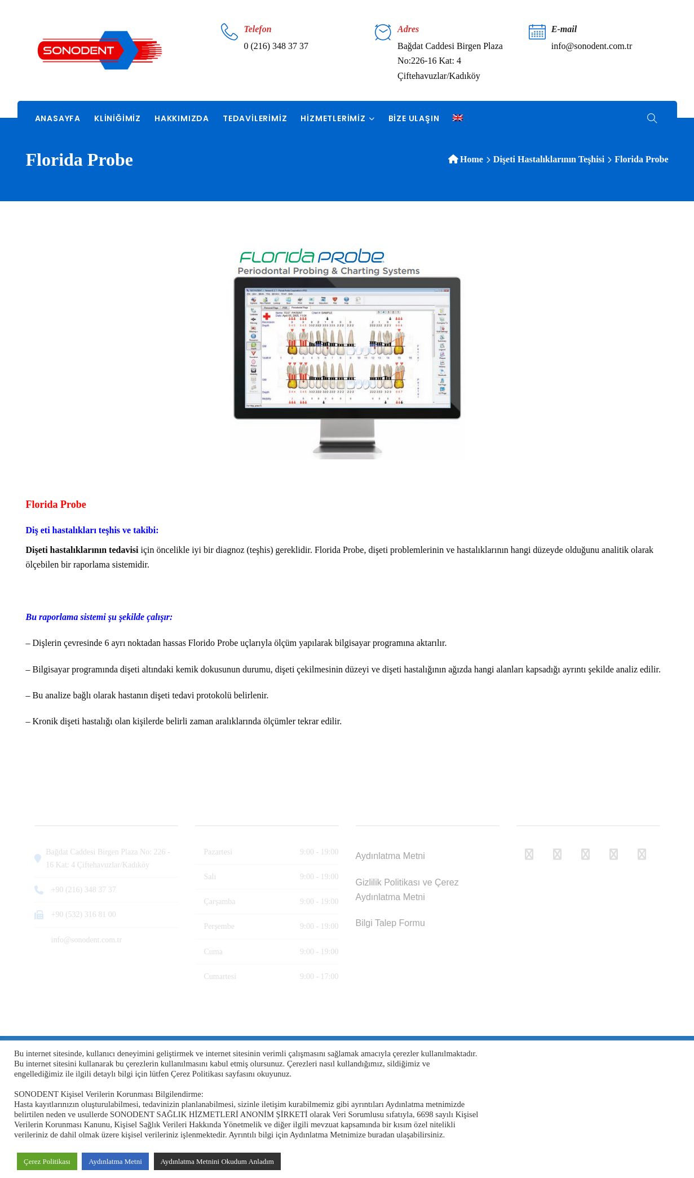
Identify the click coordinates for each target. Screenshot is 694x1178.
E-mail (564, 29)
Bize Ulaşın (414, 118)
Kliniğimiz (117, 118)
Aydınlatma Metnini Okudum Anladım (217, 1161)
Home (471, 159)
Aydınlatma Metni (115, 1161)
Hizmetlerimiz (332, 118)
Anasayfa (58, 118)
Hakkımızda (181, 118)
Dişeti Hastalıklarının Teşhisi (548, 159)
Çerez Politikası (47, 1161)
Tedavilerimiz (255, 118)
